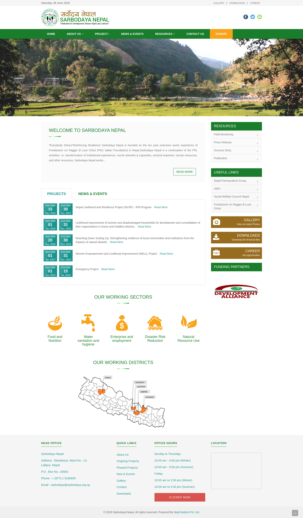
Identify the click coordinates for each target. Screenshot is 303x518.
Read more (184, 171)
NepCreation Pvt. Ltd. (187, 512)
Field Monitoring (236, 135)
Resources (165, 33)
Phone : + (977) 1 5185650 (58, 478)
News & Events (132, 33)
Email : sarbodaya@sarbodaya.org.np (65, 484)
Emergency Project (95, 269)
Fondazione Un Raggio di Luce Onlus (236, 206)
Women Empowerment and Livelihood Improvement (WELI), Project (124, 253)
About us (75, 33)
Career (255, 3)
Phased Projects (127, 467)
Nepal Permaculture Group (236, 181)
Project (102, 33)
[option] (236, 292)
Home (51, 33)
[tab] (56, 194)
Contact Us (195, 33)
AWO (236, 189)
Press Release (236, 143)
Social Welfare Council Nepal (236, 197)
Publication (236, 159)
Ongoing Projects (128, 461)
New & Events (126, 474)
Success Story (236, 151)
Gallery (219, 3)
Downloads (237, 3)
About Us (123, 454)
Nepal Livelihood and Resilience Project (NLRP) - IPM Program (122, 207)
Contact (122, 487)
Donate (221, 33)
